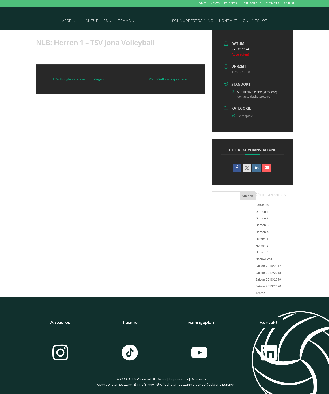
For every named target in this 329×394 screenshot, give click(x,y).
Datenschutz (201, 379)
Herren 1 (262, 239)
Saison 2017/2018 (268, 273)
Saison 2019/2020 (268, 286)
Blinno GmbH (144, 385)
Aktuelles (97, 21)
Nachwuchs (264, 259)
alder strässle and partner (213, 385)
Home (201, 3)
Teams (124, 21)
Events (230, 3)
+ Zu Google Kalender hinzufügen (78, 79)
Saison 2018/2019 (268, 279)
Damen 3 (262, 225)
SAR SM (290, 3)
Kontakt (228, 21)
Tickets (273, 3)
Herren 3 (262, 252)
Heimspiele (251, 3)
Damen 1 (262, 211)
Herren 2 (262, 245)
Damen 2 (262, 218)
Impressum (178, 379)
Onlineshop (255, 21)
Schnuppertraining (193, 21)
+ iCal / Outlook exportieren (167, 79)
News (215, 3)
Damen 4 (262, 232)
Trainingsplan (199, 322)
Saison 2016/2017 (268, 266)
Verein (69, 21)
